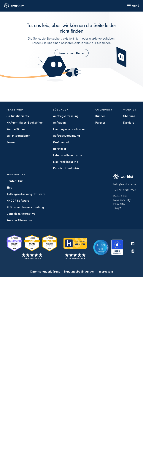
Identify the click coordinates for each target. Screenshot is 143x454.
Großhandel (61, 142)
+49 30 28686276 (124, 190)
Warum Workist (16, 129)
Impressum (105, 271)
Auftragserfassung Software (26, 194)
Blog (9, 187)
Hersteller (59, 148)
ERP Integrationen (18, 135)
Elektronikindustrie (65, 161)
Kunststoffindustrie (66, 168)
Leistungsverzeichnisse (69, 129)
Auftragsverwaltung (66, 135)
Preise (11, 142)
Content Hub (15, 181)
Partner (100, 122)
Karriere (128, 122)
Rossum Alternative (19, 220)
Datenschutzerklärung (45, 271)
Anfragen (59, 122)
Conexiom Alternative (21, 213)
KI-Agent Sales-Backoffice (25, 122)
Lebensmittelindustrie (67, 155)
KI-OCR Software (18, 200)
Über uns (129, 116)
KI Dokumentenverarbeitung (25, 207)
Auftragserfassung (66, 116)
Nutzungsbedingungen (79, 271)
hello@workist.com (124, 184)
